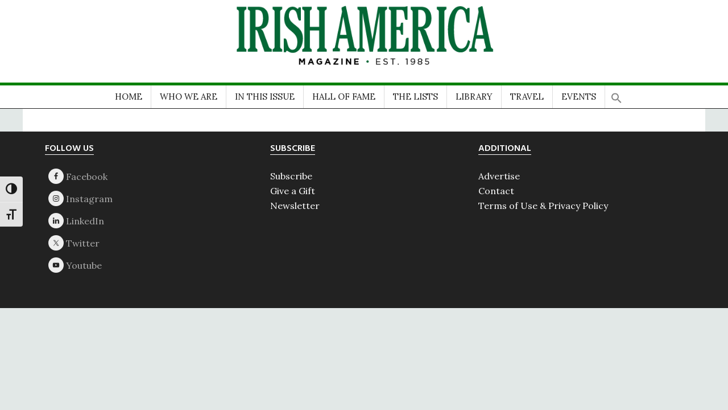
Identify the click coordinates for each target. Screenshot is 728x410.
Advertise (499, 176)
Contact (496, 190)
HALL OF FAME (343, 96)
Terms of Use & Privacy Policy (543, 205)
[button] (616, 94)
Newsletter (295, 205)
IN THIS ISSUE (265, 96)
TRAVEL (527, 96)
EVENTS (578, 96)
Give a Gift (292, 190)
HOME (128, 96)
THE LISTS (415, 96)
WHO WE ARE (188, 96)
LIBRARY (474, 96)
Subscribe (291, 176)
